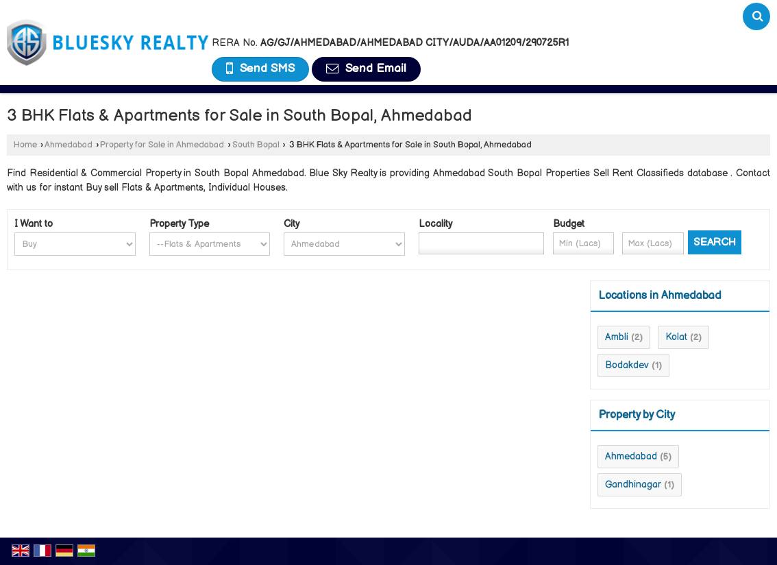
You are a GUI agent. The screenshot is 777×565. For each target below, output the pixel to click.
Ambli (616, 337)
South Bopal (256, 145)
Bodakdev (627, 365)
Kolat (676, 337)
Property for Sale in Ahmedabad (162, 145)
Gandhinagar (633, 484)
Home (25, 145)
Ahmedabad (68, 145)
